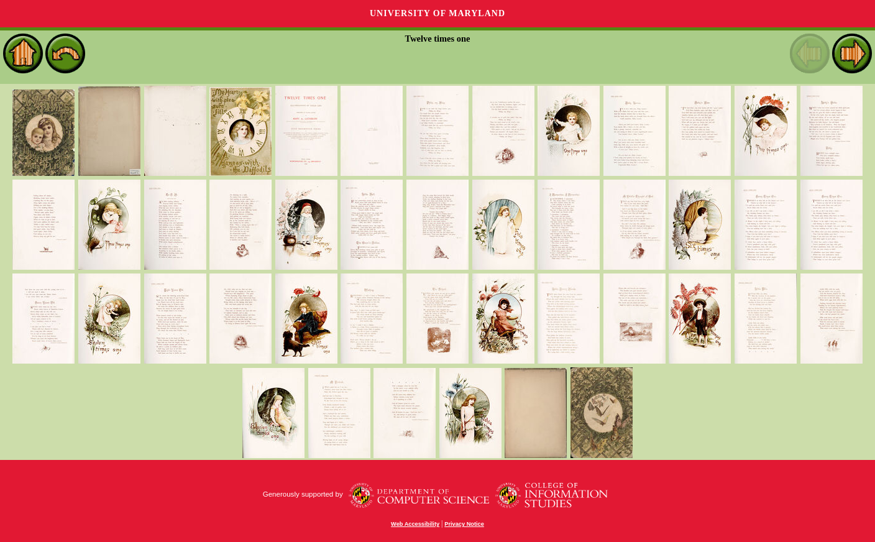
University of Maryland (437, 13)
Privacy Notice (464, 524)
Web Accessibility (415, 524)
